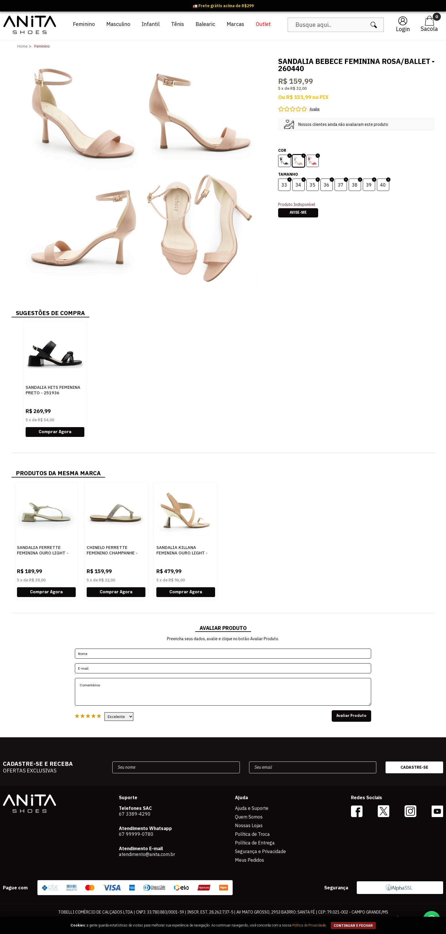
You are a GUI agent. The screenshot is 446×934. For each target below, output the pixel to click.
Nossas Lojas (249, 825)
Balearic (205, 24)
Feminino (84, 24)
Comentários (223, 692)
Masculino (118, 24)
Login (403, 29)
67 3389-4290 (135, 814)
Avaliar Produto (351, 716)
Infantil (151, 24)
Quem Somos (249, 817)
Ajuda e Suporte (251, 808)
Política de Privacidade (309, 925)
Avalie (315, 109)
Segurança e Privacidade (260, 851)
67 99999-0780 (136, 834)
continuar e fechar (353, 925)
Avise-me (298, 213)
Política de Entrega (255, 843)
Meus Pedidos (249, 860)
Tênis (177, 24)
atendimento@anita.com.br (147, 854)
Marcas (235, 24)
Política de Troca (252, 834)
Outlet (263, 24)
